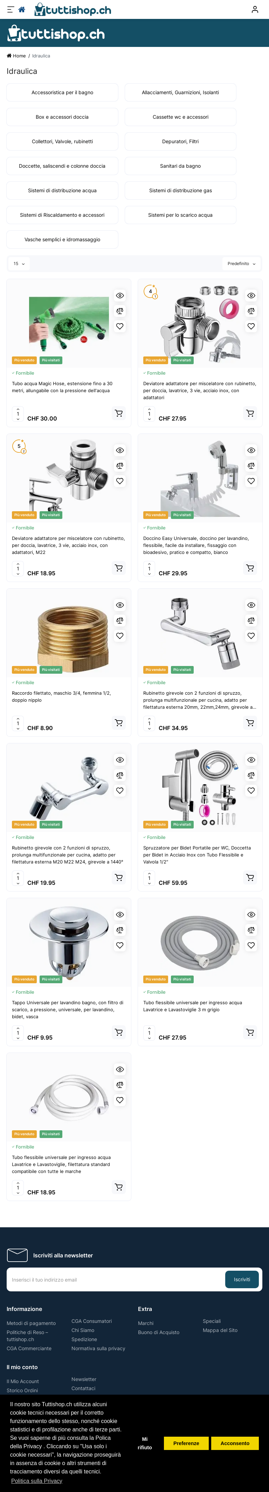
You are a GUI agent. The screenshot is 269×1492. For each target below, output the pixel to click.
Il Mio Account (23, 1381)
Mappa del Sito (220, 1330)
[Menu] (11, 9)
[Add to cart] (119, 413)
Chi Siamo (82, 1330)
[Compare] (120, 311)
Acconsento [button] (235, 1443)
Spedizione (84, 1339)
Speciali (212, 1321)
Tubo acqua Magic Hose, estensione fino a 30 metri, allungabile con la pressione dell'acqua (62, 387)
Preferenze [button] (186, 1443)
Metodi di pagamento (31, 1323)
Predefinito (241, 263)
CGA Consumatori (91, 1321)
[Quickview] (120, 295)
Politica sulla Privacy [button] (36, 1481)
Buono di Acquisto (158, 1332)
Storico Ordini (22, 1390)
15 (19, 263)
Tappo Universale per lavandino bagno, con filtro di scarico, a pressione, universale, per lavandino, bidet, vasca (67, 1009)
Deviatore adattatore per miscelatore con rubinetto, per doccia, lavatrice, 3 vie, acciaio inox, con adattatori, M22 (68, 545)
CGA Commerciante (29, 1348)
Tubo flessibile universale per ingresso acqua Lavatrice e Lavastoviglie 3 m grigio (192, 1006)
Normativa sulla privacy (98, 1348)
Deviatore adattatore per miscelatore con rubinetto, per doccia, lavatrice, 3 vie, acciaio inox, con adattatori (199, 390)
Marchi (145, 1323)
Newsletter (83, 1379)
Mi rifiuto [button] (145, 1443)
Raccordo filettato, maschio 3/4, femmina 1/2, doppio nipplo (61, 696)
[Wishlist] (120, 326)
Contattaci (83, 1388)
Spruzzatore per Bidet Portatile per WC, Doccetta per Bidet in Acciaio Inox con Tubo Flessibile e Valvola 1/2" (197, 855)
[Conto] (255, 9)
